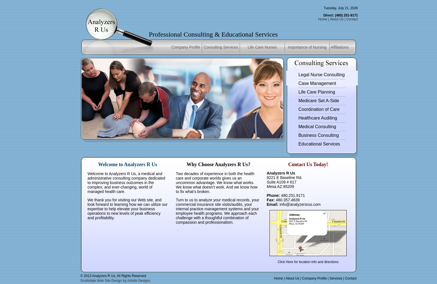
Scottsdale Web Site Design (101, 281)
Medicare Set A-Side (318, 100)
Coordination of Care (319, 109)
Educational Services (319, 144)
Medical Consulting (317, 126)
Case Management (317, 83)
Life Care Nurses (262, 47)
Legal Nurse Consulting (321, 74)
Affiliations (340, 47)
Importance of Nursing (307, 47)
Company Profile (185, 47)
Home (322, 19)
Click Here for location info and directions (308, 262)
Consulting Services (221, 47)
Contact (352, 19)
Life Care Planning (316, 92)
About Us (336, 19)
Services (335, 278)
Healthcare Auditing (317, 118)
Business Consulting (318, 135)
